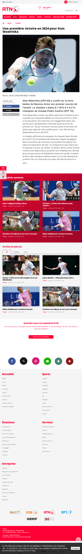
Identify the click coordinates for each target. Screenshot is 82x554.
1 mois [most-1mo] (25, 252)
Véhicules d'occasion (48, 426)
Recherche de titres (8, 433)
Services (47, 17)
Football (44, 378)
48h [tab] (7, 252)
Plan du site (25, 532)
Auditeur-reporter (71, 2)
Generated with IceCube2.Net (23, 537)
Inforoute (45, 444)
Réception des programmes (10, 471)
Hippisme (45, 399)
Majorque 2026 (58, 17)
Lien (6, 114)
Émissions (23, 17)
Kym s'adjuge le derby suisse (15, 203)
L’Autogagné (5, 448)
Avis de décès (46, 451)
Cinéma (44, 430)
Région (4, 378)
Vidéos (39, 17)
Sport (15, 17)
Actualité (7, 17)
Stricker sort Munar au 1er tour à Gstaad (20, 234)
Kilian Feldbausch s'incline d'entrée (58, 234)
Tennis (18, 23)
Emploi (44, 448)
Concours (5, 455)
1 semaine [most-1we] (16, 252)
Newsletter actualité (8, 406)
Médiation (5, 489)
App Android (69, 361)
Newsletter (5, 499)
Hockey (44, 382)
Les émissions (6, 426)
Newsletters (47, 361)
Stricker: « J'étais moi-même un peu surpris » (58, 204)
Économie (5, 389)
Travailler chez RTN (7, 482)
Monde (4, 385)
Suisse (4, 382)
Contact (4, 496)
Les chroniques (6, 430)
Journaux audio (6, 396)
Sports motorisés (47, 406)
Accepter (75, 548)
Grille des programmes (9, 437)
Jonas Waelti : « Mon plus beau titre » (58, 278)
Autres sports (46, 410)
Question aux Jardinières (9, 444)
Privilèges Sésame (47, 433)
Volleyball (45, 389)
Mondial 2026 (71, 17)
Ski (43, 396)
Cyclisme (44, 392)
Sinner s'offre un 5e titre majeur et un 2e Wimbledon (20, 279)
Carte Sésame (6, 475)
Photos (32, 17)
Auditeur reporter (7, 403)
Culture (4, 392)
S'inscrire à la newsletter (41, 337)
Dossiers (4, 399)
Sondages (5, 451)
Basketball (45, 385)
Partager (7, 106)
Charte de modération (8, 492)
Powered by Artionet (8, 537)
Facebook (12, 361)
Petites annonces (47, 441)
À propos (4, 468)
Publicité (4, 478)
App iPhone (58, 361)
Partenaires (5, 485)
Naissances (5, 441)
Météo (44, 437)
